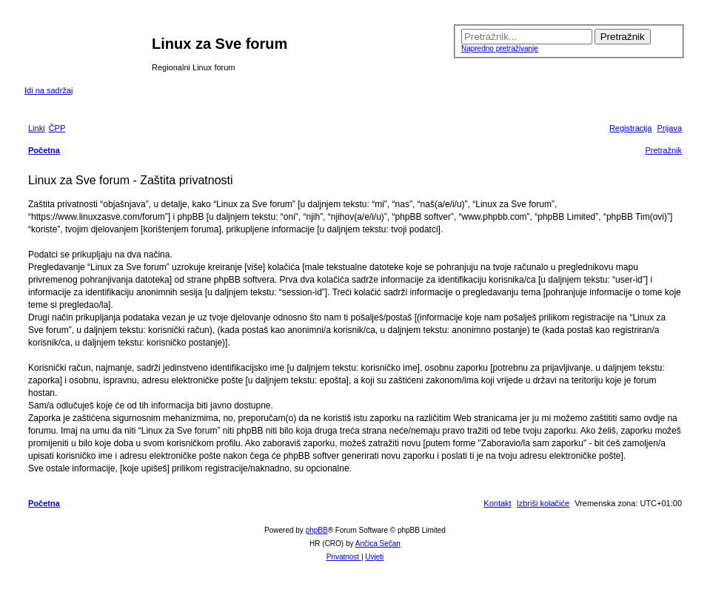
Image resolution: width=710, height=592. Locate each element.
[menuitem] (57, 128)
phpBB (317, 530)
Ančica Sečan (378, 543)
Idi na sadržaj (48, 90)
